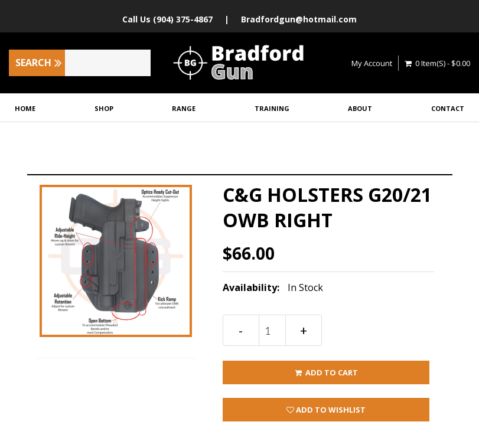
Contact (447, 108)
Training (272, 108)
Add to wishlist (326, 409)
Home (25, 108)
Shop (104, 108)
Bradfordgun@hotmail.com (299, 19)
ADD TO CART (326, 372)
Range (183, 108)
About (360, 108)
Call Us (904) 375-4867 (167, 19)
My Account (371, 63)
